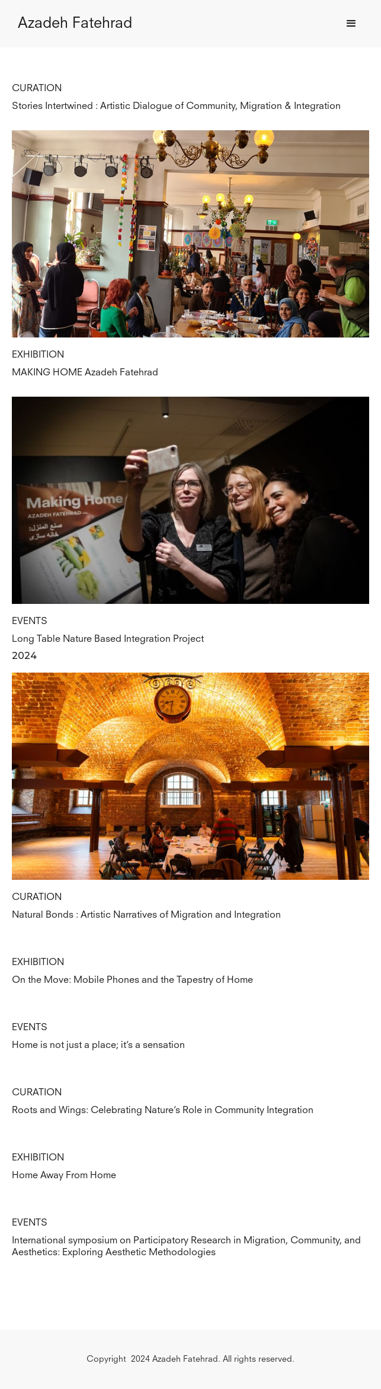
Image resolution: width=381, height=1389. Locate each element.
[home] (72, 24)
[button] (351, 23)
